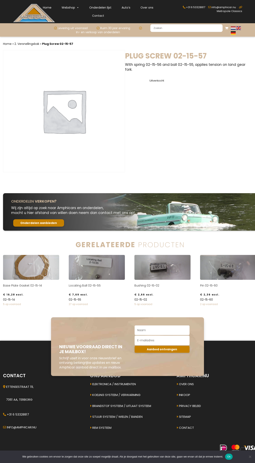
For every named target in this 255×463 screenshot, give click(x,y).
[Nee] (250, 457)
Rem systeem (100, 428)
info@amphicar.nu (222, 7)
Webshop (70, 7)
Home (47, 8)
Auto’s (126, 8)
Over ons (147, 8)
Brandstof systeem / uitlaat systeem (120, 406)
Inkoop (183, 395)
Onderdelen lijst (100, 8)
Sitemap (184, 416)
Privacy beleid (189, 406)
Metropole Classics (229, 9)
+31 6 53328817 (194, 7)
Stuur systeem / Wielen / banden (116, 416)
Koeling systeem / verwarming (115, 395)
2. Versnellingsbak (26, 44)
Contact (98, 16)
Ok (229, 456)
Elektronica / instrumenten (113, 384)
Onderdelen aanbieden (38, 223)
